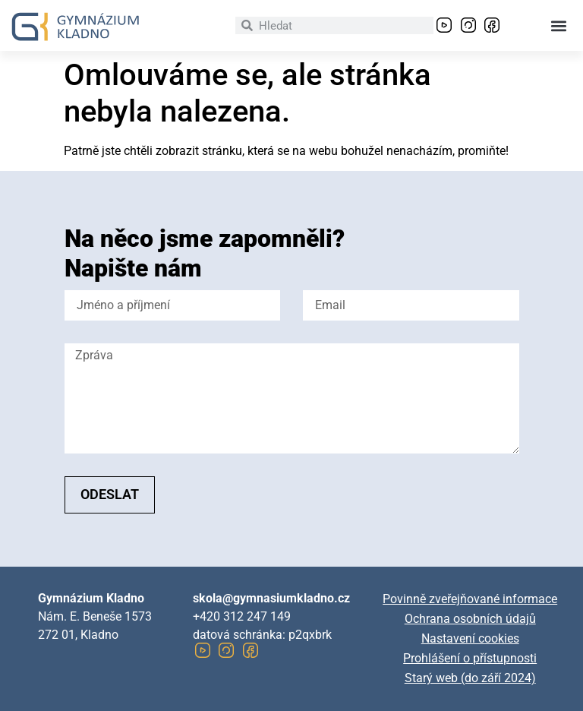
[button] (559, 25)
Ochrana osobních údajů (470, 618)
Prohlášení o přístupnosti (470, 658)
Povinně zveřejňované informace (470, 599)
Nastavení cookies (470, 638)
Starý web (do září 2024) (470, 678)
